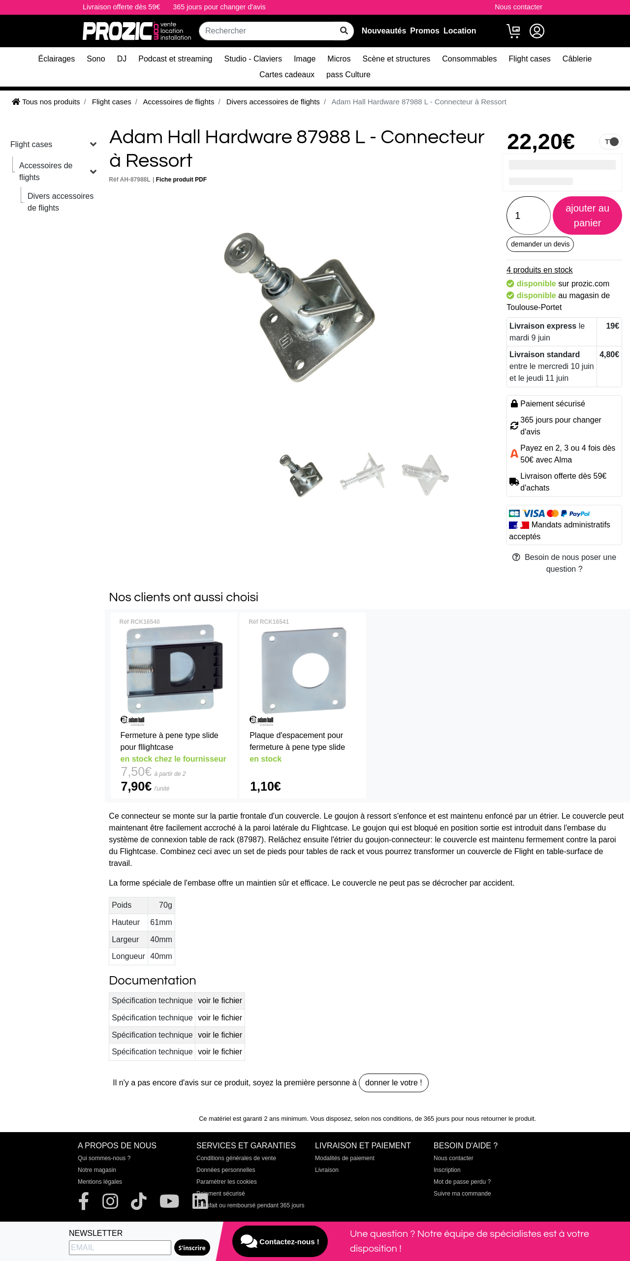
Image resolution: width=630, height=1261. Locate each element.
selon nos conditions (382, 1118)
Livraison (327, 1170)
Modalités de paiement (345, 1158)
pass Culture (348, 74)
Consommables (469, 59)
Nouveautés (384, 31)
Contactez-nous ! (280, 1241)
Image (304, 59)
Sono (96, 59)
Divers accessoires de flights (61, 202)
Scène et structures (396, 59)
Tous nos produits (46, 101)
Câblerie (577, 59)
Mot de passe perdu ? (462, 1181)
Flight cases (529, 59)
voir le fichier (220, 1000)
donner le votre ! (393, 1082)
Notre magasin (97, 1170)
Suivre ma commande (462, 1193)
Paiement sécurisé (220, 1193)
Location (459, 31)
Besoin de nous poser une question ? (564, 563)
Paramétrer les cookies (226, 1181)
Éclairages (56, 59)
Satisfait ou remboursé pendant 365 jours (250, 1205)
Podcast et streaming (175, 59)
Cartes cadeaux (287, 74)
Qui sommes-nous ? (104, 1158)
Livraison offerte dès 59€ (121, 7)
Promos (425, 31)
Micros (338, 59)
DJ (122, 59)
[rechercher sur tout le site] (344, 31)
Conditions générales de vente (236, 1158)
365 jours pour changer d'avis (219, 7)
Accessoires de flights (46, 171)
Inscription (447, 1170)
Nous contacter (518, 7)
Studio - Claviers (253, 59)
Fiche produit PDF (181, 179)
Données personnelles (225, 1170)
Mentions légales (100, 1181)
